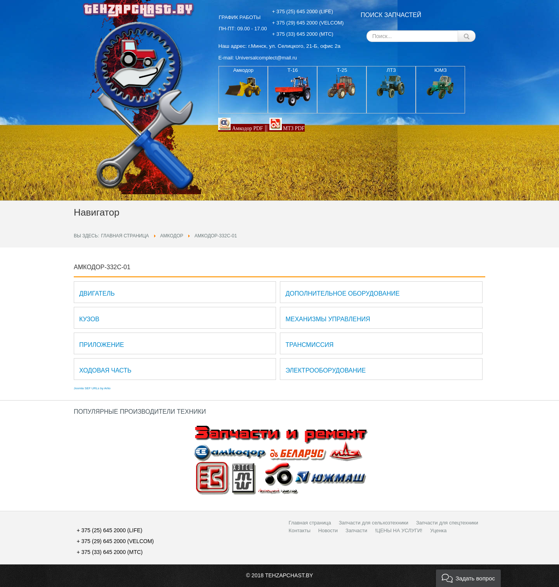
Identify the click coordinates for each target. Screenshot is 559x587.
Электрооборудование (325, 370)
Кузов (89, 319)
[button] (468, 578)
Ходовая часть (105, 370)
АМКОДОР (171, 236)
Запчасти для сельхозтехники (373, 523)
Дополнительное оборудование (342, 293)
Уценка (438, 530)
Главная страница (125, 236)
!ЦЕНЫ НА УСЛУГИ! (398, 530)
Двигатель (97, 293)
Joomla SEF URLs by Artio (92, 388)
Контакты (300, 530)
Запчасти (356, 530)
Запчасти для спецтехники (447, 523)
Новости (328, 530)
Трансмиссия (309, 344)
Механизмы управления (327, 319)
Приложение (101, 344)
